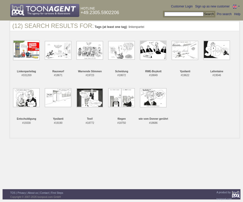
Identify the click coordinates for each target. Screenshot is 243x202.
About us (33, 192)
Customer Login (182, 6)
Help (237, 14)
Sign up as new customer (212, 6)
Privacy (22, 192)
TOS (12, 192)
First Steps (57, 192)
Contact (44, 192)
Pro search (224, 14)
